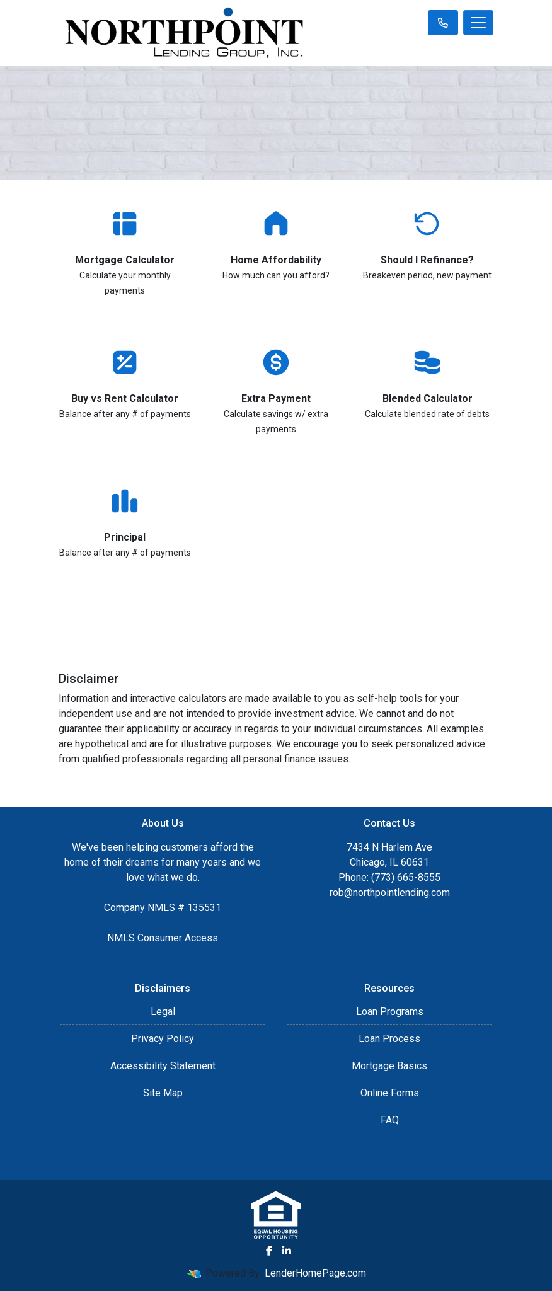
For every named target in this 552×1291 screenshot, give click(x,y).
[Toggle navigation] (478, 22)
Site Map (163, 1093)
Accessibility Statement (163, 1066)
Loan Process (389, 1039)
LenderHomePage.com (315, 1273)
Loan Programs (389, 1012)
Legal (163, 1012)
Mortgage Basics (389, 1066)
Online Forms (389, 1093)
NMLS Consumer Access (162, 938)
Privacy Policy (162, 1039)
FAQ (390, 1120)
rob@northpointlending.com (390, 892)
